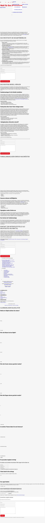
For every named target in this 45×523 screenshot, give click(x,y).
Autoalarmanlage (6, 275)
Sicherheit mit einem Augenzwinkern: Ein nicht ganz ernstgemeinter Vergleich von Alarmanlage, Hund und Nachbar (8, 269)
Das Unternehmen (2, 296)
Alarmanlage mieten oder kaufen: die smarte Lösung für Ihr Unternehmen (8, 266)
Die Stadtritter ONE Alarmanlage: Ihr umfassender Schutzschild (7, 267)
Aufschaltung (23, 241)
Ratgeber (26, 241)
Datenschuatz (10, 309)
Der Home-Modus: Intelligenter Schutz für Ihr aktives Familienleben (8, 264)
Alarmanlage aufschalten (19, 233)
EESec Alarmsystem (18, 241)
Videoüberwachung (6, 281)
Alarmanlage (25, 34)
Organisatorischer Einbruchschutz (8, 278)
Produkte (1, 295)
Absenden (10, 497)
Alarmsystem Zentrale (11, 241)
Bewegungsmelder (10, 47)
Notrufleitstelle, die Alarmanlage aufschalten (21, 100)
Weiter (1, 461)
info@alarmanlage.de (3, 306)
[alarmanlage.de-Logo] (5, 6)
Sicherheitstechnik (6, 280)
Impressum (6, 309)
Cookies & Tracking (15, 309)
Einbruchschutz (6, 276)
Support (1, 300)
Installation (5, 277)
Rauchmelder (22, 204)
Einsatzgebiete (2, 242)
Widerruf (1, 302)
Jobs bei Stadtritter (2, 297)
